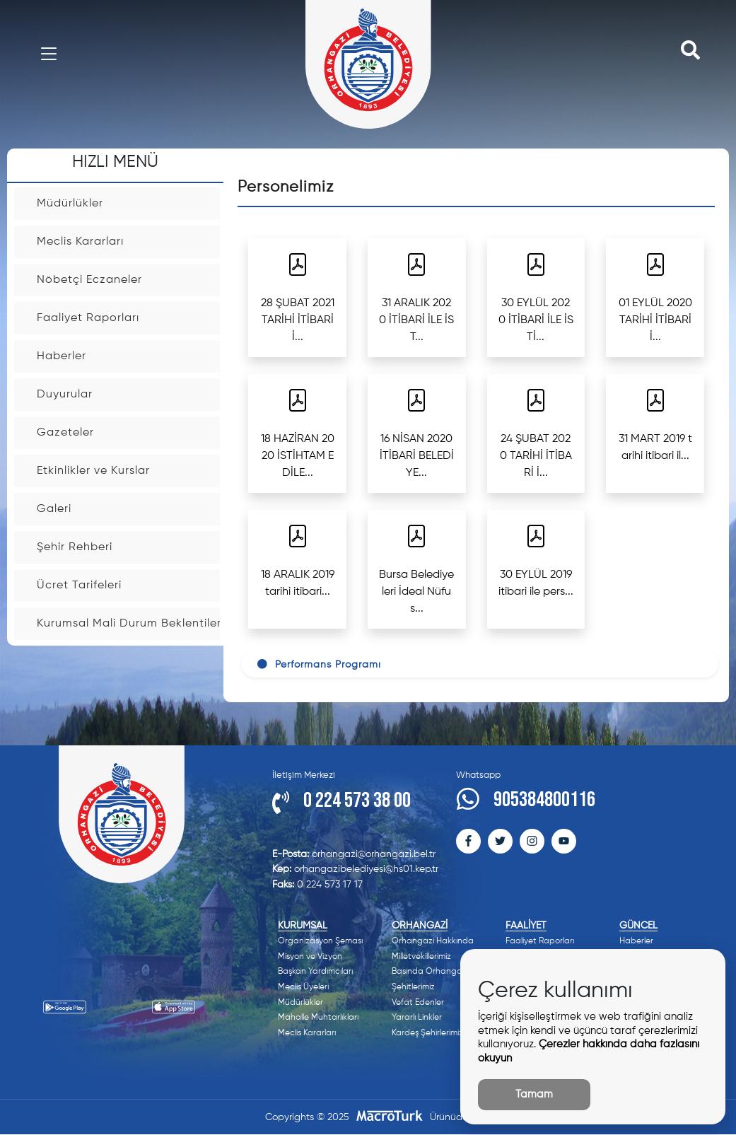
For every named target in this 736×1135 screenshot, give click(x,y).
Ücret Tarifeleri (128, 585)
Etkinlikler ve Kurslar (128, 471)
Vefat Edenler (418, 1003)
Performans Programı (319, 664)
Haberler (128, 356)
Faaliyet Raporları (128, 318)
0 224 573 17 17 (317, 885)
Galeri (128, 509)
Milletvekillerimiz (421, 957)
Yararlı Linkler (417, 1017)
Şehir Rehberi (128, 547)
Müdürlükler (128, 203)
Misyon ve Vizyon (310, 957)
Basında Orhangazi (430, 971)
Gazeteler (128, 433)
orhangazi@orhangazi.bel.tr (354, 854)
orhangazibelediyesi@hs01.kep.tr (355, 869)
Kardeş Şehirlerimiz (427, 1033)
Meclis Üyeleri (303, 987)
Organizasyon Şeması (320, 941)
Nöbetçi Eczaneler (128, 280)
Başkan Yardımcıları (315, 971)
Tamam (534, 1094)
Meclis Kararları (128, 242)
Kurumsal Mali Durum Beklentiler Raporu (128, 623)
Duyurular (128, 394)
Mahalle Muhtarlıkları (318, 1017)
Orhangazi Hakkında (433, 941)
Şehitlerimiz (413, 987)
